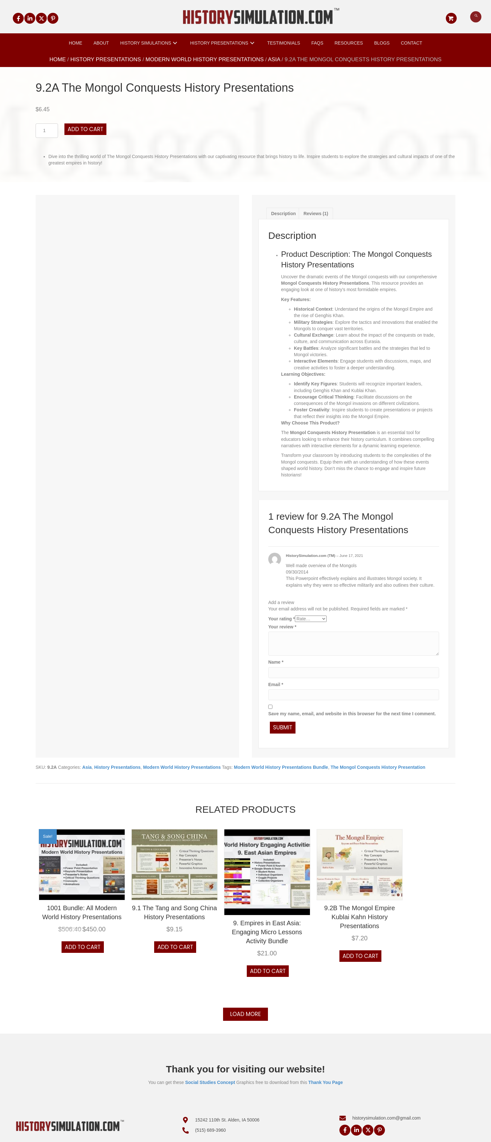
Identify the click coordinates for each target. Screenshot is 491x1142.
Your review (282, 626)
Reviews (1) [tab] (316, 213)
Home (57, 59)
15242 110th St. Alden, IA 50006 (227, 1119)
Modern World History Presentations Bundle (281, 767)
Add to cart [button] (82, 947)
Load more (245, 1014)
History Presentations (106, 59)
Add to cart (85, 129)
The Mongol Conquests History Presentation (377, 767)
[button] (18, 18)
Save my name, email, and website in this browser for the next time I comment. (352, 713)
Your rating (281, 618)
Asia (274, 59)
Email (275, 684)
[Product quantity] (47, 130)
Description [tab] (283, 213)
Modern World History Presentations (205, 59)
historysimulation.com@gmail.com (386, 1118)
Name (275, 662)
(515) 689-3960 (210, 1130)
